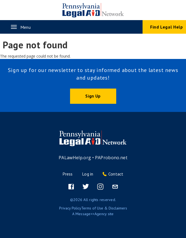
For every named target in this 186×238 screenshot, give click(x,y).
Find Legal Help (166, 27)
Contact (116, 174)
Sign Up (92, 96)
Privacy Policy (70, 208)
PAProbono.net (111, 158)
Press (67, 174)
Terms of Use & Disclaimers (104, 208)
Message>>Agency (91, 213)
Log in (87, 174)
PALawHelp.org (75, 158)
